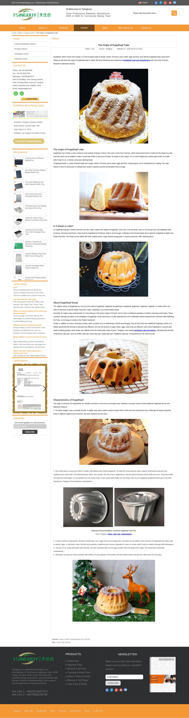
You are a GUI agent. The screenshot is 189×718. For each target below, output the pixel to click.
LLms (87, 711)
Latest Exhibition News (24, 44)
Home (22, 28)
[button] (44, 389)
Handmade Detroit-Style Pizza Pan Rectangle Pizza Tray (35, 234)
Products (63, 28)
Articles (84, 28)
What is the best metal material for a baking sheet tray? (27, 352)
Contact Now (30, 99)
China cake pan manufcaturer (120, 534)
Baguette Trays (75, 665)
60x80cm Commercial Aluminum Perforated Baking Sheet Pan (35, 246)
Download (41, 711)
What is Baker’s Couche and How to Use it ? (29, 338)
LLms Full (98, 711)
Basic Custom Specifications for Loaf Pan (75, 639)
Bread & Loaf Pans (77, 668)
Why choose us (125, 28)
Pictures (63, 711)
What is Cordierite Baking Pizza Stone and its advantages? (29, 312)
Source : (102, 49)
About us (43, 28)
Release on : (122, 49)
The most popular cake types (24, 299)
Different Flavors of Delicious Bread (27, 325)
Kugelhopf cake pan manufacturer (136, 60)
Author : (88, 49)
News (20, 33)
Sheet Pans (73, 661)
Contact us (146, 28)
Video (105, 28)
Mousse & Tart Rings (78, 680)
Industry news (29, 33)
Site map (28, 711)
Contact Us (75, 711)
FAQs (52, 711)
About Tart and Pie (63, 642)
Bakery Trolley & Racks (79, 676)
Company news (21, 54)
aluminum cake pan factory (145, 330)
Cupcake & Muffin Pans (79, 672)
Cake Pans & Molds (77, 684)
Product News (20, 49)
